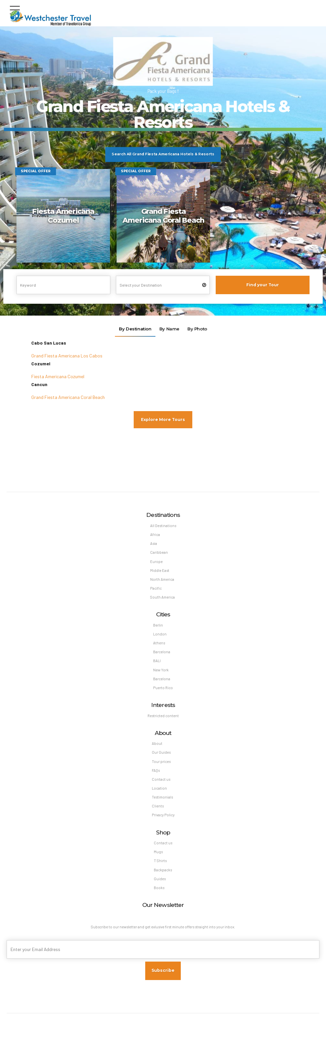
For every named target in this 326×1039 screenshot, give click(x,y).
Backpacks (163, 871)
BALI (157, 662)
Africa (155, 535)
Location (159, 789)
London (160, 634)
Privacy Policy (163, 816)
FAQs (156, 771)
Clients (158, 807)
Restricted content (163, 716)
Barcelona (161, 652)
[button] (31, 215)
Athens (159, 643)
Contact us (161, 780)
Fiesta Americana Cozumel (57, 376)
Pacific (156, 589)
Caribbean (159, 552)
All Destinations (163, 526)
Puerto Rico (163, 688)
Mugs (158, 853)
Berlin (158, 626)
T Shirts (160, 862)
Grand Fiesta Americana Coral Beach (68, 397)
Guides (160, 880)
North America (162, 579)
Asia (153, 544)
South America (162, 598)
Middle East (159, 571)
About (157, 744)
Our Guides (161, 753)
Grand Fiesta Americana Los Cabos (66, 355)
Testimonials (162, 798)
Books (159, 889)
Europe (156, 562)
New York (161, 670)
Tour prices (161, 762)
